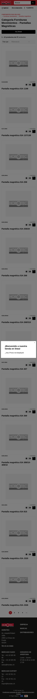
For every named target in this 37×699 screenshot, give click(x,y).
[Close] (34, 342)
